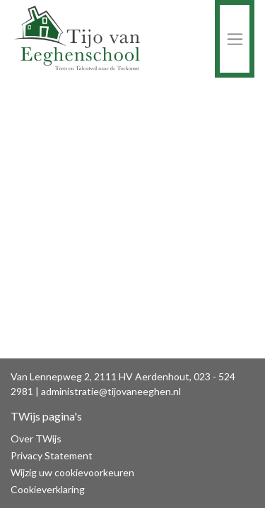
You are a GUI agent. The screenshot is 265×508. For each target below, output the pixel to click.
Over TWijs (36, 439)
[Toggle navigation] (234, 39)
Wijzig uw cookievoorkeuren (72, 472)
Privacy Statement (52, 455)
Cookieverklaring (48, 489)
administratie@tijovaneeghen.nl (111, 391)
